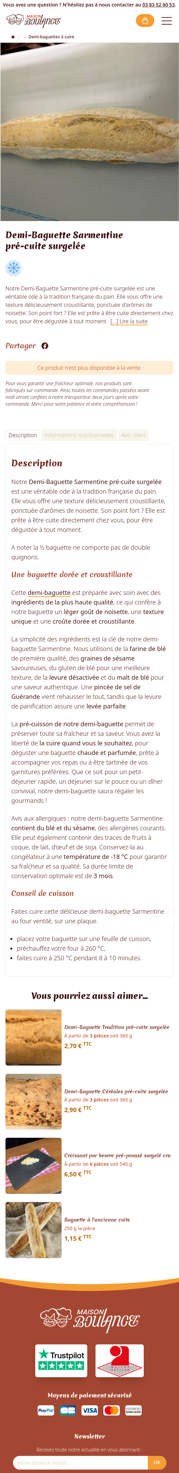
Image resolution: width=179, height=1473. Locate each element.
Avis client (134, 435)
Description (23, 435)
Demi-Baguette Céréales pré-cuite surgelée (116, 1092)
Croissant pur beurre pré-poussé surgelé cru (117, 1156)
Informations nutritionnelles (79, 435)
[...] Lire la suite (129, 321)
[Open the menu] (167, 20)
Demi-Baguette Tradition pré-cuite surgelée (116, 1028)
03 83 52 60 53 (158, 4)
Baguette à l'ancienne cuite (97, 1220)
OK (157, 1462)
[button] (145, 20)
